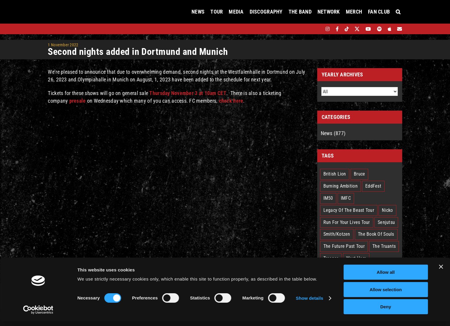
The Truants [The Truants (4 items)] (384, 246)
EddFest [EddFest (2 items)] (373, 186)
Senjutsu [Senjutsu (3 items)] (386, 222)
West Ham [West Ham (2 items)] (356, 258)
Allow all (386, 276)
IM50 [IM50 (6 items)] (328, 198)
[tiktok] (347, 29)
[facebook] (337, 29)
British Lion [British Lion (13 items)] (334, 174)
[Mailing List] (399, 29)
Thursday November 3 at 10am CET (187, 93)
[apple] (389, 29)
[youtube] (368, 29)
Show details (309, 302)
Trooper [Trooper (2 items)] (330, 258)
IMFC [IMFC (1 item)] (346, 198)
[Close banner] (441, 271)
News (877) (333, 133)
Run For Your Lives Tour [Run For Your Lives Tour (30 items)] (346, 222)
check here (231, 101)
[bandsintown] (317, 29)
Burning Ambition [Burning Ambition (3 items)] (340, 186)
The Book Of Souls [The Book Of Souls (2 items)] (376, 234)
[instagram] (327, 29)
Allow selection (385, 294)
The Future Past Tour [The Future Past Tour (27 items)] (344, 246)
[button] (398, 12)
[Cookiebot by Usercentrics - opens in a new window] (38, 314)
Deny (385, 311)
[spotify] (379, 29)
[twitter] (357, 29)
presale (77, 101)
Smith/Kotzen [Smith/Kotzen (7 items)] (336, 234)
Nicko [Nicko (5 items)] (387, 210)
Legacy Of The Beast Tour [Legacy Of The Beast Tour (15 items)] (348, 210)
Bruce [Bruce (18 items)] (359, 174)
